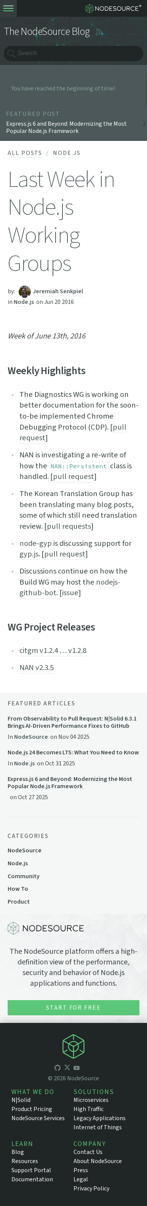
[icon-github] (57, 1068)
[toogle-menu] (8, 8)
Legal (81, 1179)
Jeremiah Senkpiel (58, 291)
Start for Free (73, 1008)
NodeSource (31, 736)
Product (19, 902)
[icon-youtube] (77, 1068)
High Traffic (89, 1109)
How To (18, 889)
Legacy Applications (100, 1118)
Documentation (32, 1179)
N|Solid (20, 1100)
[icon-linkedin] (86, 1068)
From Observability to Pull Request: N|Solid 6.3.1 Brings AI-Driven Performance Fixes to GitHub (72, 722)
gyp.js (28, 554)
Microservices (91, 1100)
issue (70, 592)
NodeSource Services (38, 1118)
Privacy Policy (91, 1188)
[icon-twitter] (67, 1068)
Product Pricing (31, 1109)
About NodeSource (98, 1161)
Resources (24, 1161)
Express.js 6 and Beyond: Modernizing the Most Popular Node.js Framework (70, 783)
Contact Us (88, 1152)
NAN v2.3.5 (36, 667)
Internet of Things (98, 1127)
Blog (17, 1152)
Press (81, 1170)
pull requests (69, 526)
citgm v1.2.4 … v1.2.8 (52, 650)
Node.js (66, 153)
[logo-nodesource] (115, 8)
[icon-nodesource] (73, 1047)
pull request (73, 476)
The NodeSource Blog (47, 31)
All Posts (25, 153)
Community (24, 876)
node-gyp (35, 543)
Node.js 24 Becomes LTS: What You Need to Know (73, 752)
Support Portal (31, 1170)
